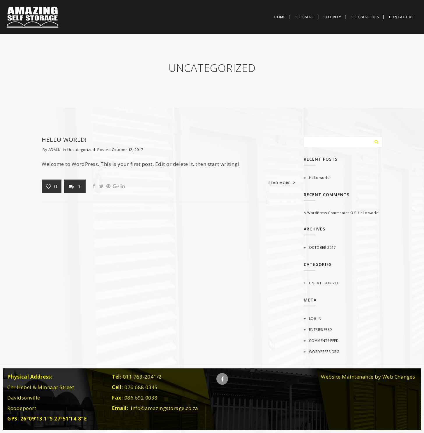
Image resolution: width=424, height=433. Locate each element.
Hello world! (64, 139)
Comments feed (324, 340)
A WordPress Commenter (326, 212)
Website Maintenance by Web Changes (368, 376)
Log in (315, 318)
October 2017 (322, 247)
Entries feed (320, 329)
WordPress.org (324, 351)
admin (54, 149)
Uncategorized (81, 149)
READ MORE (279, 182)
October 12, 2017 (127, 149)
